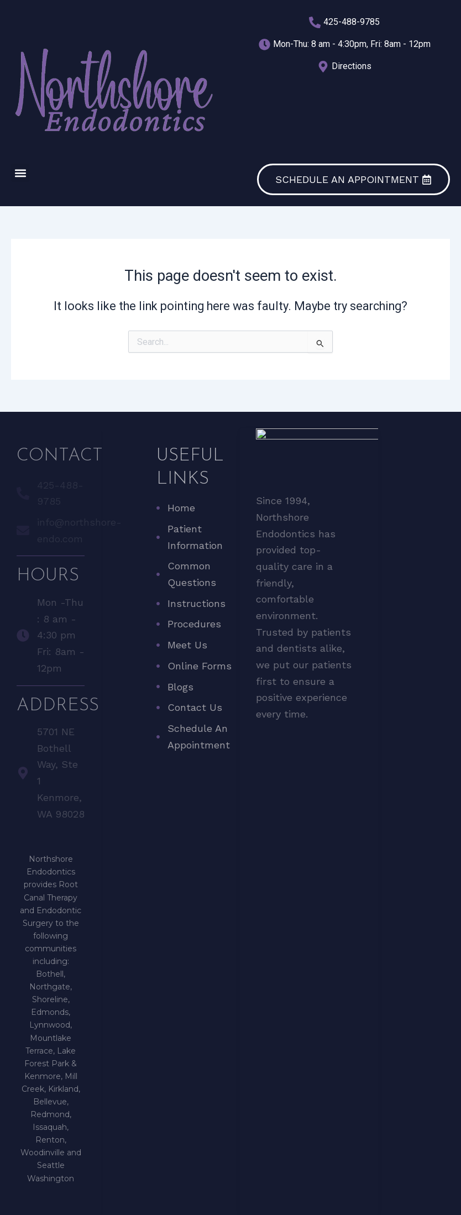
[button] (20, 173)
